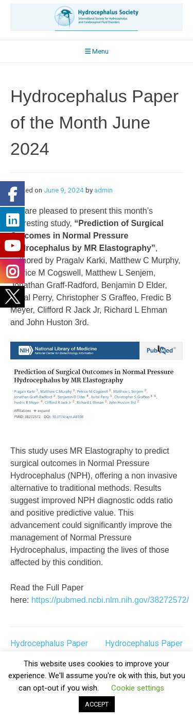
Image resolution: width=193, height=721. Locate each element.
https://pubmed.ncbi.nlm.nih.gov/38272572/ (110, 600)
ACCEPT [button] (97, 704)
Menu (97, 51)
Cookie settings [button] (137, 688)
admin (103, 190)
